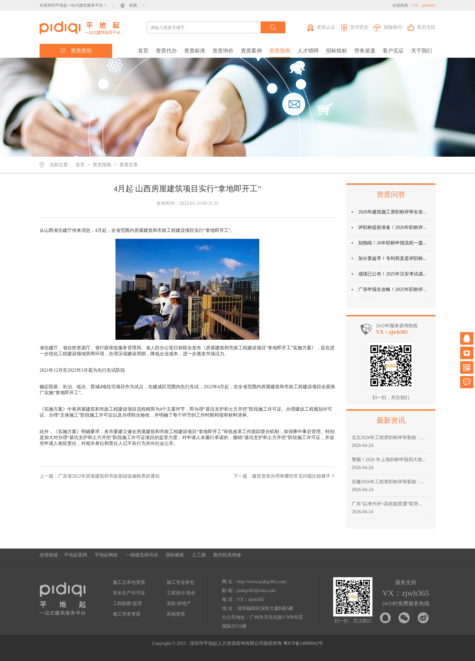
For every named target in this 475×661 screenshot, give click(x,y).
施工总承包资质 (129, 582)
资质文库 (128, 164)
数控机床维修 (227, 554)
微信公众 (466, 367)
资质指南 (279, 50)
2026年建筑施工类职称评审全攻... (392, 211)
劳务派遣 (364, 50)
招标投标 (336, 50)
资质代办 (166, 50)
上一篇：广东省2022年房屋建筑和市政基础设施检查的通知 (100, 476)
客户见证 (393, 50)
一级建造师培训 (142, 554)
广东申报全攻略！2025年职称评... (392, 289)
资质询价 (223, 50)
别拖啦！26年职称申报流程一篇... (392, 242)
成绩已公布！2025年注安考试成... (392, 273)
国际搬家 (175, 554)
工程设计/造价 (181, 592)
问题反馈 (466, 382)
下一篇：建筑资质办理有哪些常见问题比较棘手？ (284, 476)
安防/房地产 (179, 603)
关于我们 (421, 50)
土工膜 (199, 554)
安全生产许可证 (129, 592)
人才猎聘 (308, 50)
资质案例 (251, 50)
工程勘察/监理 (127, 603)
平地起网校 (106, 554)
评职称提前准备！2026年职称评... (392, 227)
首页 (143, 50)
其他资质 (176, 614)
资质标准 (194, 50)
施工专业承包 (180, 582)
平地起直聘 (75, 554)
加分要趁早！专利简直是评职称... (392, 258)
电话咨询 (466, 353)
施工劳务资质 (127, 614)
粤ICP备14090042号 (303, 643)
